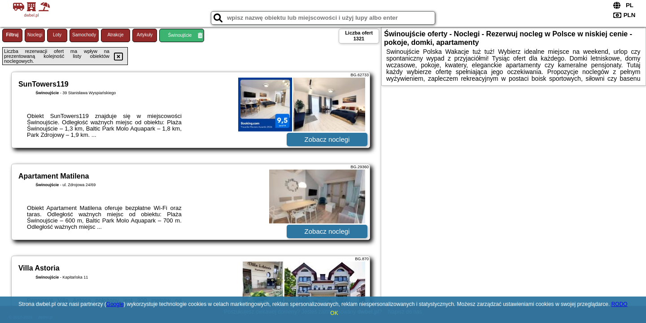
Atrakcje (115, 34)
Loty (57, 34)
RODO (619, 304)
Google (115, 304)
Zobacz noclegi (327, 139)
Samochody (84, 34)
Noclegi (34, 34)
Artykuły (145, 34)
